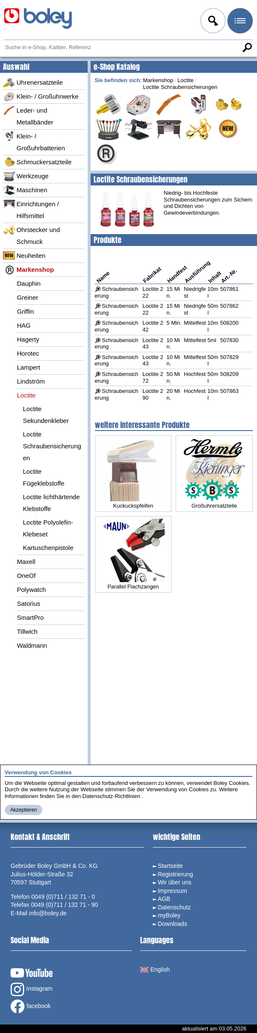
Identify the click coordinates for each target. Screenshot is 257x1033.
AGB (164, 898)
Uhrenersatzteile (33, 82)
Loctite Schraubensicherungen (52, 446)
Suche (247, 47)
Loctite (26, 395)
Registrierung (175, 874)
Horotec (28, 353)
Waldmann (32, 645)
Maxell (26, 561)
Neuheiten (24, 256)
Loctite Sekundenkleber (46, 414)
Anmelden (212, 22)
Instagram (32, 989)
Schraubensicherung (116, 343)
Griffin (25, 311)
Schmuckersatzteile (37, 162)
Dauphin (29, 283)
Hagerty (28, 339)
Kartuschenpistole (48, 547)
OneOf (26, 575)
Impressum (172, 890)
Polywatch (31, 589)
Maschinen (25, 190)
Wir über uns (174, 882)
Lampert (28, 367)
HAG (24, 325)
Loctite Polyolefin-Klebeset (48, 528)
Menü (239, 22)
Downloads (172, 923)
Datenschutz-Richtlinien (112, 796)
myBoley (169, 915)
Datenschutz (174, 907)
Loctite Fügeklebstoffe (43, 477)
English (155, 969)
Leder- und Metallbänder (28, 115)
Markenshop (28, 270)
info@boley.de (48, 913)
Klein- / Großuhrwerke (41, 96)
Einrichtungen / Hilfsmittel (31, 209)
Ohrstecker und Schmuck (31, 235)
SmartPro (30, 617)
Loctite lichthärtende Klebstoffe (51, 502)
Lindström (31, 381)
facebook (31, 1006)
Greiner (27, 297)
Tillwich (27, 631)
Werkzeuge (26, 176)
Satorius (28, 603)
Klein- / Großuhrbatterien (34, 141)
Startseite (170, 865)
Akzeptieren (23, 810)
